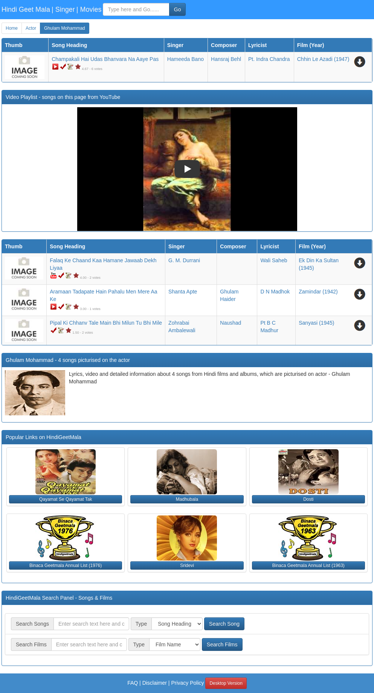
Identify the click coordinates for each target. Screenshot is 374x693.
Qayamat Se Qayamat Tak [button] (65, 499)
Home (12, 28)
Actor (31, 28)
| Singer (63, 9)
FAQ (132, 683)
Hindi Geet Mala (26, 9)
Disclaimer (154, 683)
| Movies (89, 9)
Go (177, 9)
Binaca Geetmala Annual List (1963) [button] (308, 565)
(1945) (316, 323)
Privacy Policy (187, 683)
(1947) (323, 59)
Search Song (224, 624)
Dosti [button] (308, 499)
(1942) (318, 292)
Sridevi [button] (187, 565)
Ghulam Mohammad (64, 28)
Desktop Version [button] (225, 683)
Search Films (222, 644)
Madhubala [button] (187, 499)
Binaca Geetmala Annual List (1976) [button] (65, 565)
